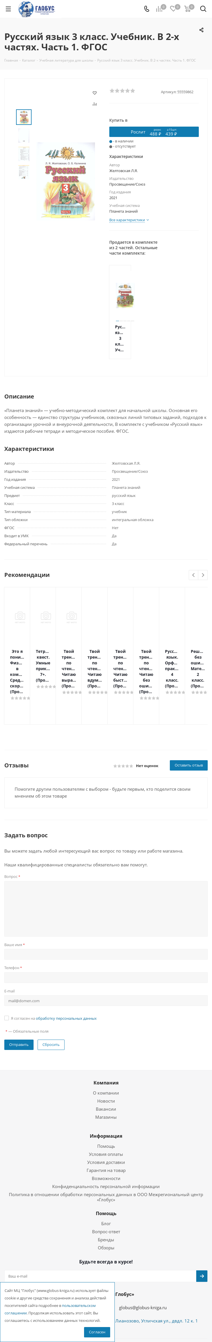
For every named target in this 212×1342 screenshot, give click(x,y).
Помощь (106, 1111)
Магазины (106, 1082)
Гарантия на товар (106, 1136)
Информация (106, 1101)
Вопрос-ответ (106, 1197)
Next (203, 575)
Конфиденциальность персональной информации (106, 1152)
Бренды (106, 1205)
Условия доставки (106, 1128)
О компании (106, 1058)
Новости (106, 1066)
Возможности (106, 1144)
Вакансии (106, 1074)
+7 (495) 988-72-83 (74, 1272)
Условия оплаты (106, 1119)
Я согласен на (54, 983)
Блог (106, 1189)
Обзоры (106, 1213)
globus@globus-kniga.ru (143, 1273)
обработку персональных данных (66, 983)
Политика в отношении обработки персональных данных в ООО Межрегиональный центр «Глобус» (106, 1162)
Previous (194, 575)
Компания (106, 1048)
